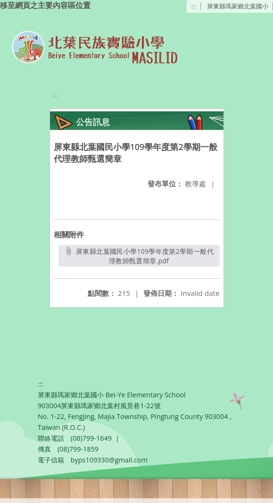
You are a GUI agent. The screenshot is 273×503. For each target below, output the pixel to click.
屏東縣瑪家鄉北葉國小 (237, 6)
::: (193, 6)
